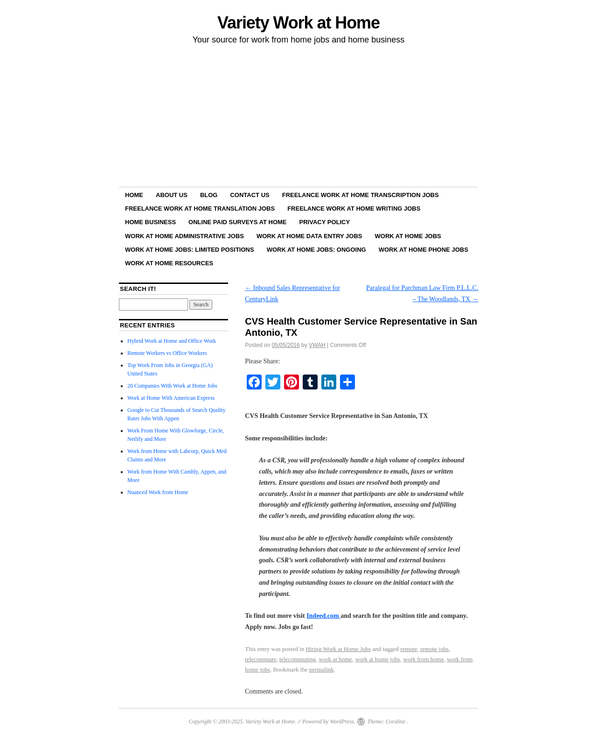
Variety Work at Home (298, 22)
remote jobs (434, 648)
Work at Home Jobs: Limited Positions (189, 249)
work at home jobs (377, 659)
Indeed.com (323, 615)
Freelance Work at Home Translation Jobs (200, 208)
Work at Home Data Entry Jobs (309, 236)
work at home (335, 659)
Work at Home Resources (169, 263)
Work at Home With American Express (171, 398)
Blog (209, 194)
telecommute (260, 659)
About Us (171, 194)
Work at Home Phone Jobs (423, 249)
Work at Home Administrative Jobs (184, 236)
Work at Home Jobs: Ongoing (316, 249)
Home (134, 194)
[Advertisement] (298, 117)
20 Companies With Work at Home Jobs (172, 385)
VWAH (317, 345)
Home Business (150, 222)
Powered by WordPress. (328, 721)
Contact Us (249, 194)
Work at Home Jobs (408, 236)
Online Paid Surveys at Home (237, 222)
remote (408, 648)
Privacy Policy (324, 222)
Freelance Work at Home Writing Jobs (353, 208)
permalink (321, 669)
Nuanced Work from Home (157, 492)
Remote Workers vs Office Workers (167, 353)
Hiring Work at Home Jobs (338, 648)
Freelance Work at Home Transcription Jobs (360, 194)
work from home (423, 659)
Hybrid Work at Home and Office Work (171, 341)
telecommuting (297, 659)
